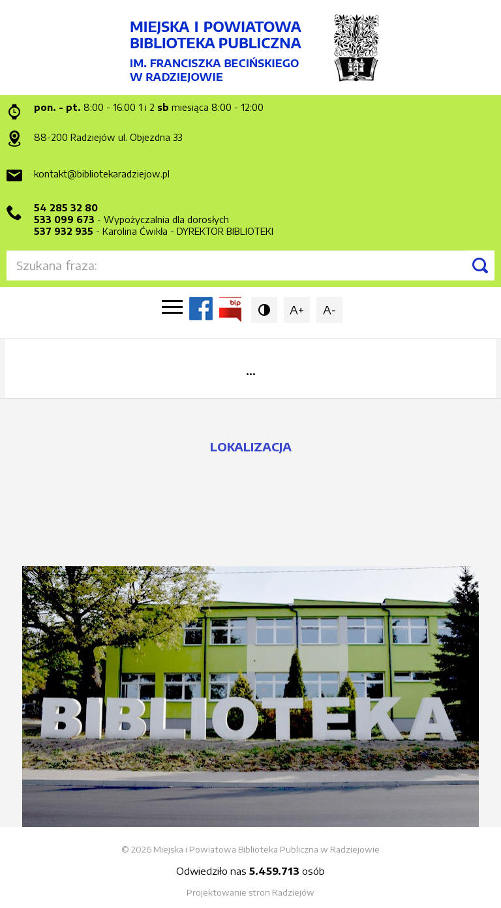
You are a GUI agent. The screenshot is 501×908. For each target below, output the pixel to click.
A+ (297, 309)
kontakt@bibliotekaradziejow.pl (102, 173)
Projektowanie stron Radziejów (250, 892)
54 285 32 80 (66, 207)
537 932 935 (63, 231)
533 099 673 (64, 219)
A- (329, 309)
